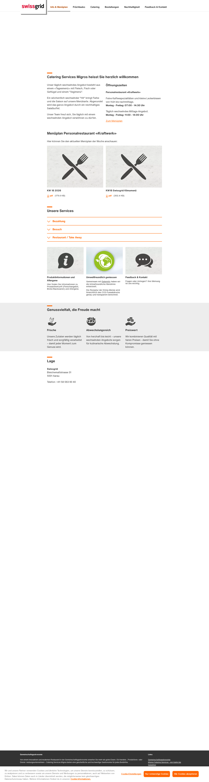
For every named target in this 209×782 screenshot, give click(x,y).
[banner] (104, 7)
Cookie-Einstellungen (131, 774)
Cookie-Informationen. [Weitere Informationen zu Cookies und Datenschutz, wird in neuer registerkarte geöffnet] (81, 779)
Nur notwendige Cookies (156, 774)
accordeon (104, 382)
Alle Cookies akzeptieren (185, 774)
